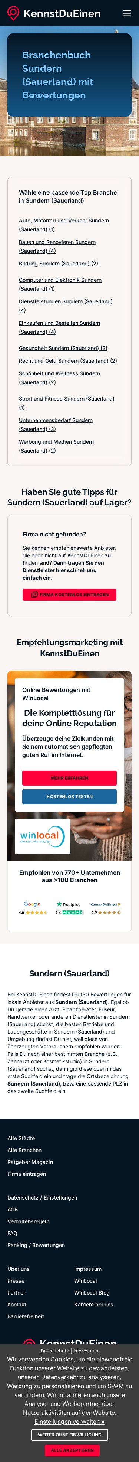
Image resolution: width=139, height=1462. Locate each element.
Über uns (18, 1269)
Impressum (88, 1269)
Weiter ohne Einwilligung (70, 1434)
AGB (12, 1209)
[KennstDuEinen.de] (53, 13)
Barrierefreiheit (25, 1316)
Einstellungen (60, 1197)
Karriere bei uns (93, 1304)
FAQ (12, 1233)
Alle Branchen (24, 1150)
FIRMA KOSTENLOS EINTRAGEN (70, 594)
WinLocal (85, 1280)
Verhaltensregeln (28, 1221)
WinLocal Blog (92, 1292)
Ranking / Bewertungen (36, 1245)
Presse (15, 1280)
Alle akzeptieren (72, 1450)
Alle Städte (21, 1138)
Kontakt (16, 1304)
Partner (16, 1292)
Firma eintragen (26, 1174)
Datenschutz (23, 1197)
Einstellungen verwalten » (69, 1421)
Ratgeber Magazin (30, 1162)
